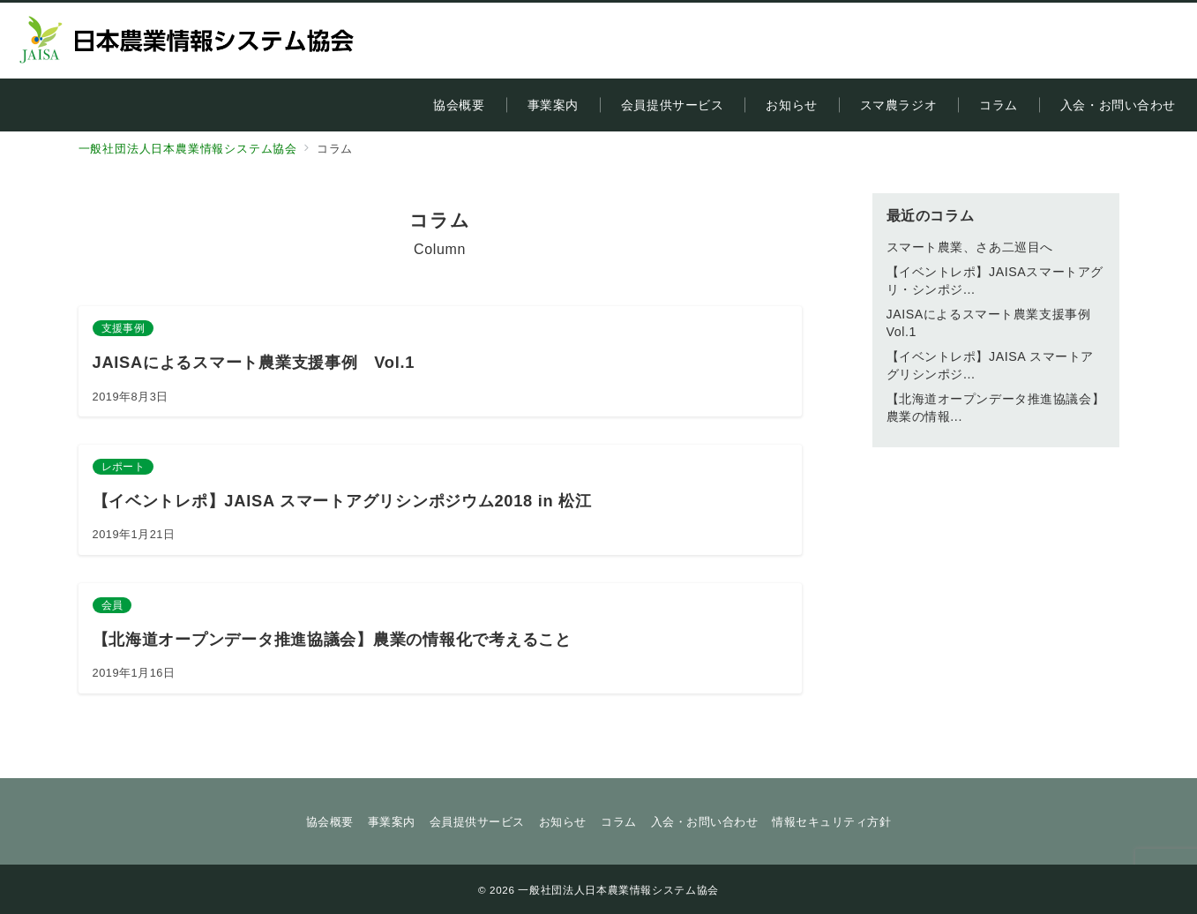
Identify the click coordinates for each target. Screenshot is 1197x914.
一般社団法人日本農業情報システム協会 (618, 889)
